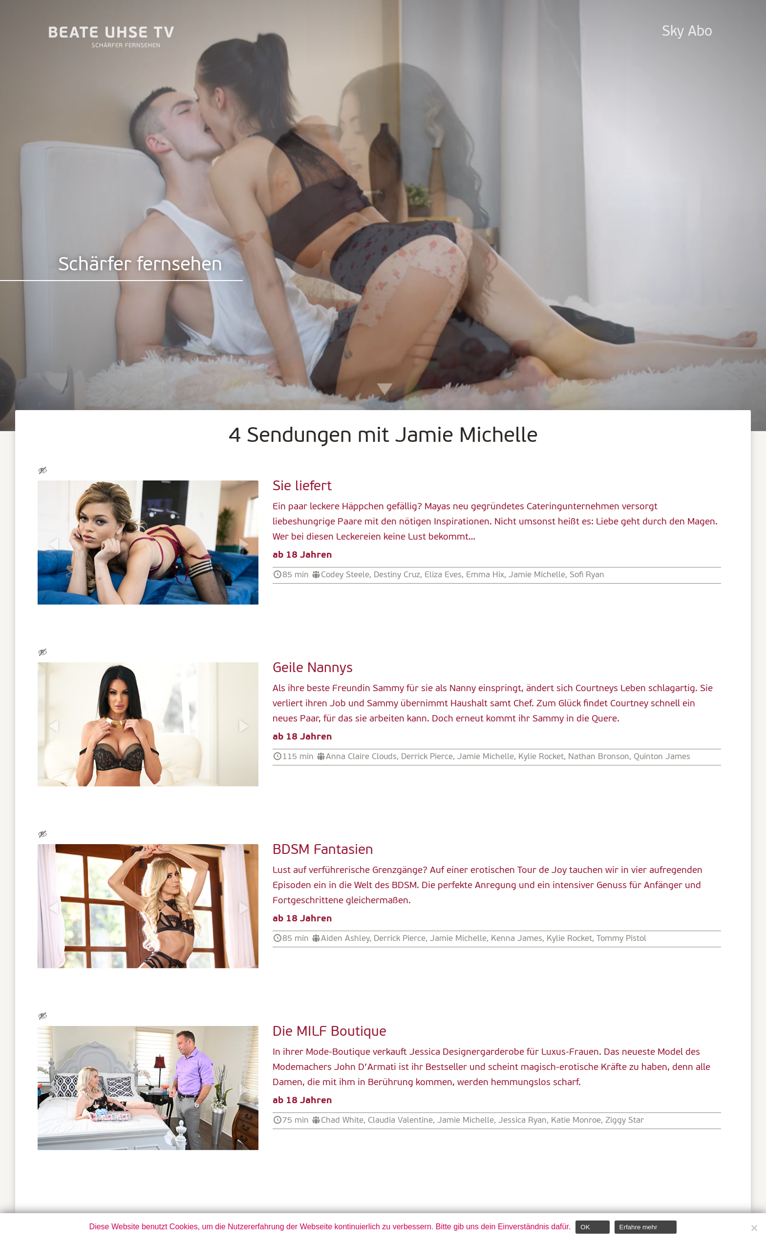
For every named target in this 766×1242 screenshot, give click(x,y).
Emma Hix (485, 575)
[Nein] (754, 1228)
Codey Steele (345, 575)
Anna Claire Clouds (361, 757)
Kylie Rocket (541, 757)
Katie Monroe (576, 1120)
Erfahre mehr (638, 1227)
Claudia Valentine (400, 1120)
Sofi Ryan (587, 575)
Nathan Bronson (598, 757)
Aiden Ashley (345, 939)
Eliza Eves (443, 575)
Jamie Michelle (537, 575)
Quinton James (662, 757)
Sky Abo (687, 32)
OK (585, 1227)
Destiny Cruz (397, 575)
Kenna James (516, 939)
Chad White (342, 1120)
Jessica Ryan (522, 1120)
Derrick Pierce (427, 757)
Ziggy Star (624, 1120)
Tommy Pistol (621, 939)
